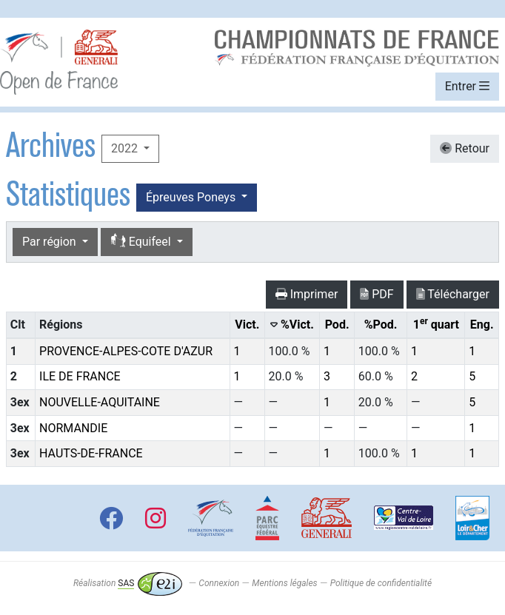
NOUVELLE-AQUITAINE (99, 402)
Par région (50, 242)
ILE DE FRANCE (80, 376)
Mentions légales (284, 583)
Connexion (218, 583)
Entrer (467, 86)
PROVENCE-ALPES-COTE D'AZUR (126, 351)
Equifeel (142, 241)
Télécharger (452, 294)
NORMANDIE (73, 428)
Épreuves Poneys (192, 197)
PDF (376, 294)
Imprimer (306, 294)
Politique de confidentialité (381, 583)
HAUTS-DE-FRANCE (91, 453)
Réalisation (127, 583)
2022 (126, 148)
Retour (464, 148)
